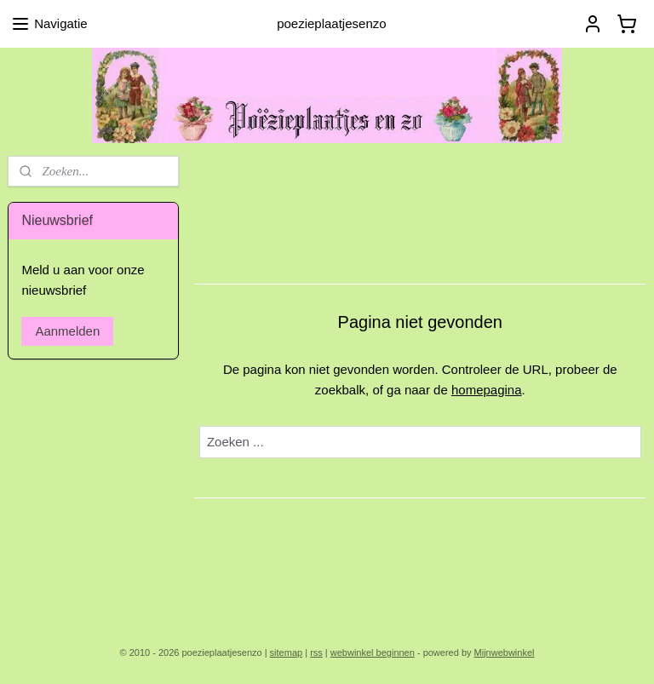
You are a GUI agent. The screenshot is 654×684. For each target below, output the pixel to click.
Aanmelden (67, 331)
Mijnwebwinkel (504, 652)
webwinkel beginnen (372, 652)
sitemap (286, 652)
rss (316, 652)
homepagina (486, 389)
